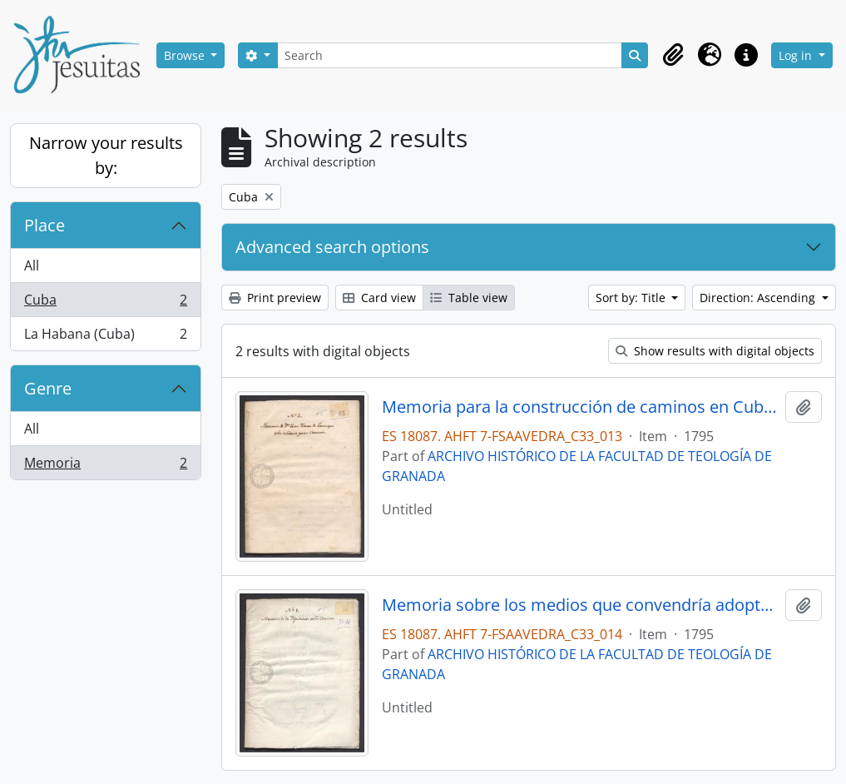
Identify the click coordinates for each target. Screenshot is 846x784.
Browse (186, 55)
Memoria (105, 466)
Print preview (275, 297)
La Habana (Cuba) (105, 337)
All (31, 265)
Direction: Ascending (759, 297)
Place (44, 225)
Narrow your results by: (106, 155)
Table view (468, 297)
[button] (673, 55)
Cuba (105, 303)
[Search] (450, 55)
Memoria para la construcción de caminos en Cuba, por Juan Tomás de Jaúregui (580, 407)
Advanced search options (332, 247)
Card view (379, 297)
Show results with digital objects (715, 351)
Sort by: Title (632, 297)
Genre (48, 388)
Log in (797, 55)
